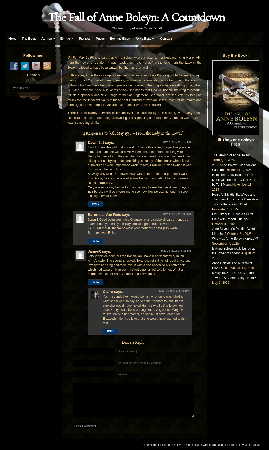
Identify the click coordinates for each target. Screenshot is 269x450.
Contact (166, 38)
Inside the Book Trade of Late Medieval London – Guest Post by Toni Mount (233, 180)
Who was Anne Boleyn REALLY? (235, 238)
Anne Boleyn (145, 38)
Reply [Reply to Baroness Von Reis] (95, 241)
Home (12, 38)
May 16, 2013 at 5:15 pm (176, 250)
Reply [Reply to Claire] (110, 331)
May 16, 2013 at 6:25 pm (174, 290)
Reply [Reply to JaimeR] (95, 282)
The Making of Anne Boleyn (231, 155)
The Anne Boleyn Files (238, 142)
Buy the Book (120, 38)
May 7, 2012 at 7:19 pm (177, 142)
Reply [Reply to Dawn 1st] (95, 204)
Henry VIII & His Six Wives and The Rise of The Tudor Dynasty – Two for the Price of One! (235, 199)
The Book (29, 38)
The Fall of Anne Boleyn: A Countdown (136, 18)
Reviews (85, 38)
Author (48, 38)
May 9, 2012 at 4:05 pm (177, 214)
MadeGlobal (252, 444)
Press (100, 38)
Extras (67, 38)
